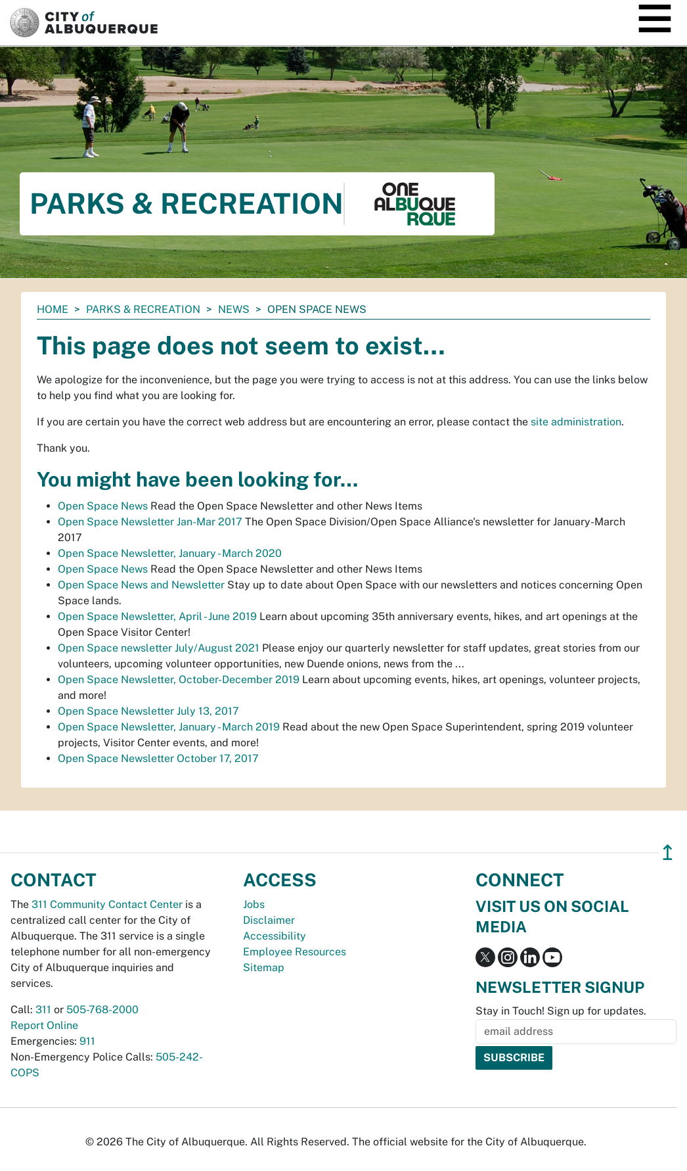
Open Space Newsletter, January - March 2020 (170, 553)
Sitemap (263, 967)
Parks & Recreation (143, 309)
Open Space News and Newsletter (141, 585)
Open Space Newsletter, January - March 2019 (169, 727)
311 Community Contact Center (107, 904)
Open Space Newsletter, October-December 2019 (178, 679)
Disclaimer (269, 920)
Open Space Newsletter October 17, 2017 (158, 758)
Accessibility (274, 936)
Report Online (44, 1025)
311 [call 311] (43, 1009)
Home (52, 309)
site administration (576, 422)
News (234, 309)
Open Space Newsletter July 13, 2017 (148, 711)
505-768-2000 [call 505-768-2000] (102, 1009)
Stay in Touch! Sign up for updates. (561, 1011)
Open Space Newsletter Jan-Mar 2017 (150, 521)
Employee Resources (294, 951)
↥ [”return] (667, 852)
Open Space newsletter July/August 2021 (158, 648)
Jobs (254, 904)
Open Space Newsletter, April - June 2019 (157, 616)
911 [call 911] (87, 1041)
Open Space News (103, 506)
